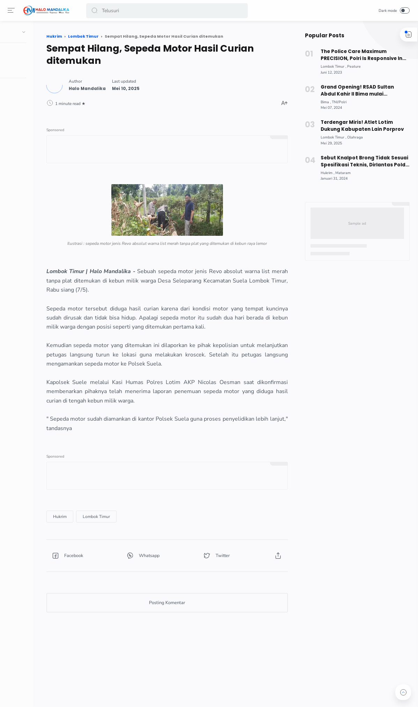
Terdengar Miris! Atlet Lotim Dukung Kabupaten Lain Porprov (360, 126)
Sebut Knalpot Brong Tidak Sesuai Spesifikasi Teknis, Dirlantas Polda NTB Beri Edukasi (362, 161)
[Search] (167, 10)
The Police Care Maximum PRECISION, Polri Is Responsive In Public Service (359, 55)
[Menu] (12, 10)
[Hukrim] (105, 542)
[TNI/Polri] (337, 102)
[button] (95, 10)
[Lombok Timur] (142, 542)
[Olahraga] (353, 137)
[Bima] (324, 102)
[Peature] (352, 66)
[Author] (133, 86)
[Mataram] (341, 172)
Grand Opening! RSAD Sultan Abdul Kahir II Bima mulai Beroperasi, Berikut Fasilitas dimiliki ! (363, 91)
